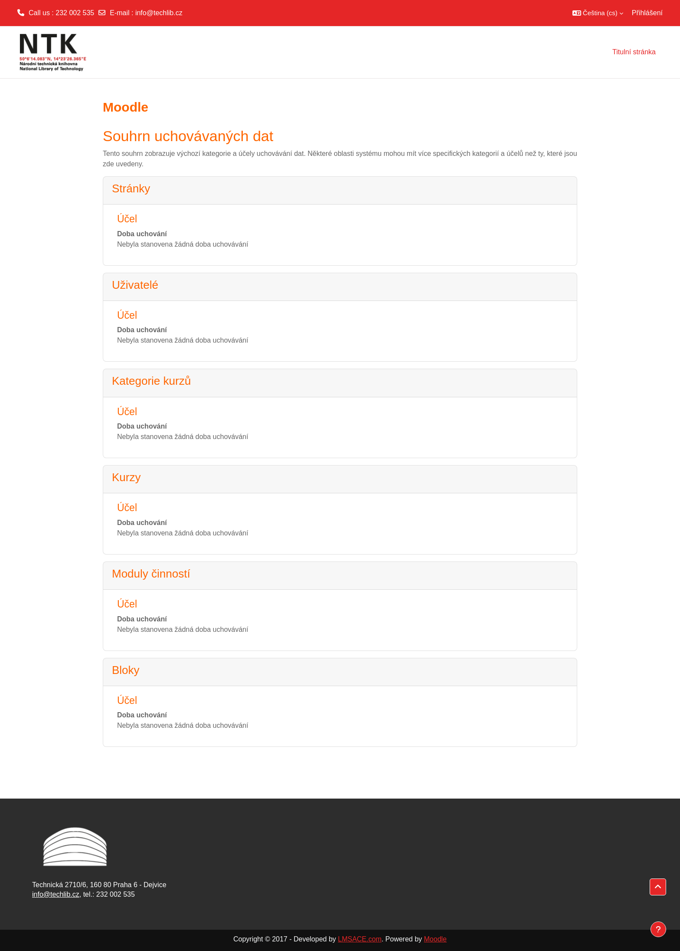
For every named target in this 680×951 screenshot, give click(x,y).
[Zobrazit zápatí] (658, 929)
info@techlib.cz (159, 13)
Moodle (435, 939)
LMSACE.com (359, 939)
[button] (597, 13)
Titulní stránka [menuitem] (634, 52)
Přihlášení (647, 13)
